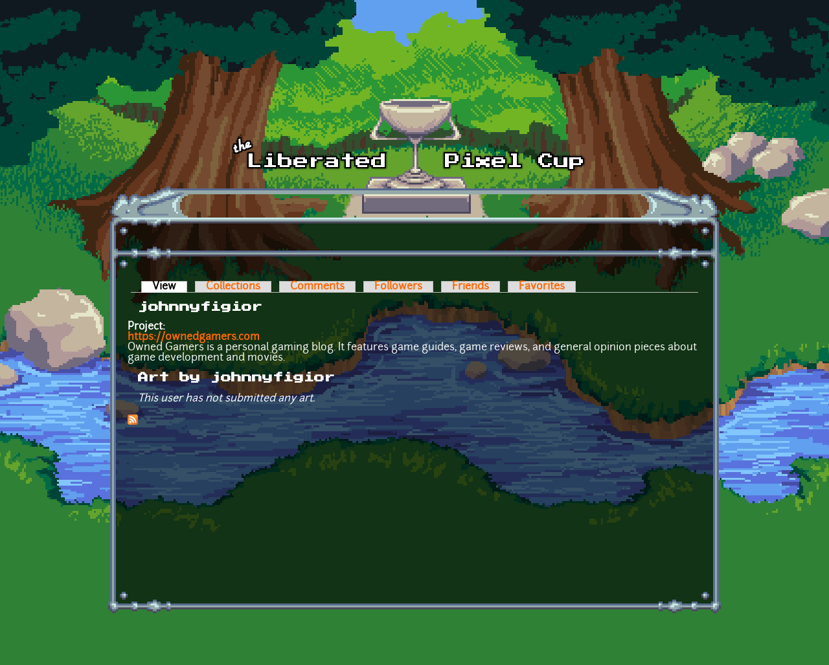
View (169, 287)
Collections (233, 287)
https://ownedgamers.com (194, 337)
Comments (317, 287)
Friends (470, 287)
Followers (398, 287)
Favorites (542, 287)
